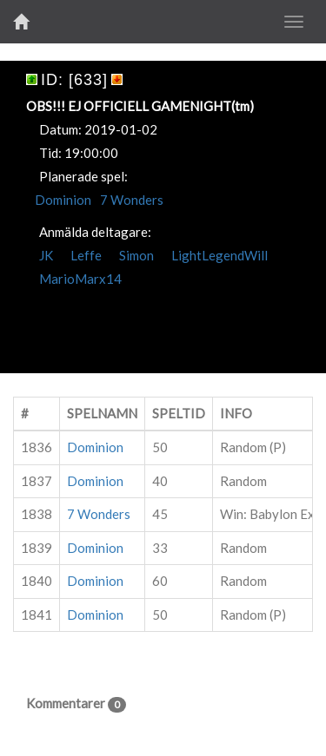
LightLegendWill (219, 255)
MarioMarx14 (80, 278)
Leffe (86, 255)
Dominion (63, 199)
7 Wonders (131, 199)
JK (46, 255)
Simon (136, 255)
